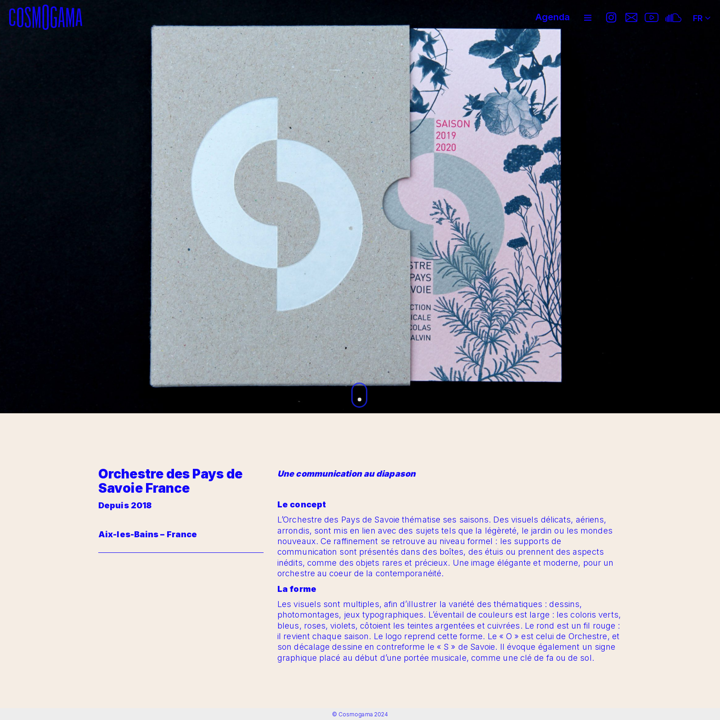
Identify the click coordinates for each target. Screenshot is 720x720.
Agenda (552, 16)
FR (702, 15)
